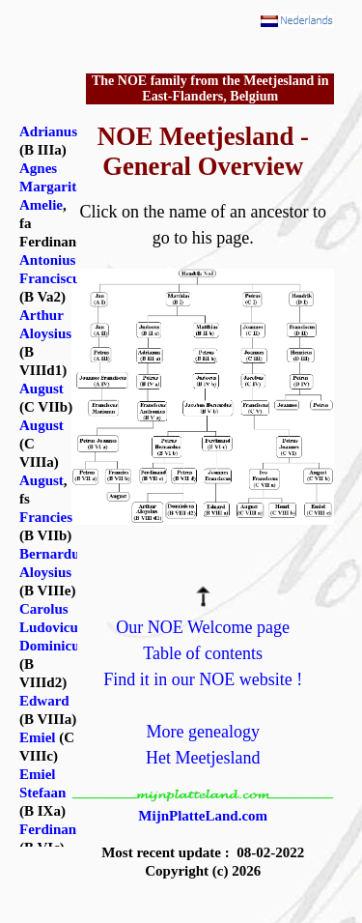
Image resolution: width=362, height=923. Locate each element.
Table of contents (203, 653)
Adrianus (48, 131)
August (41, 388)
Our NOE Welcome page (203, 627)
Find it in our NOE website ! (202, 679)
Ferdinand (52, 829)
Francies (45, 517)
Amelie (41, 205)
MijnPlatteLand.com (202, 815)
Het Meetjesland (203, 757)
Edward (44, 700)
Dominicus (52, 645)
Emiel (37, 737)
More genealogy (202, 731)
